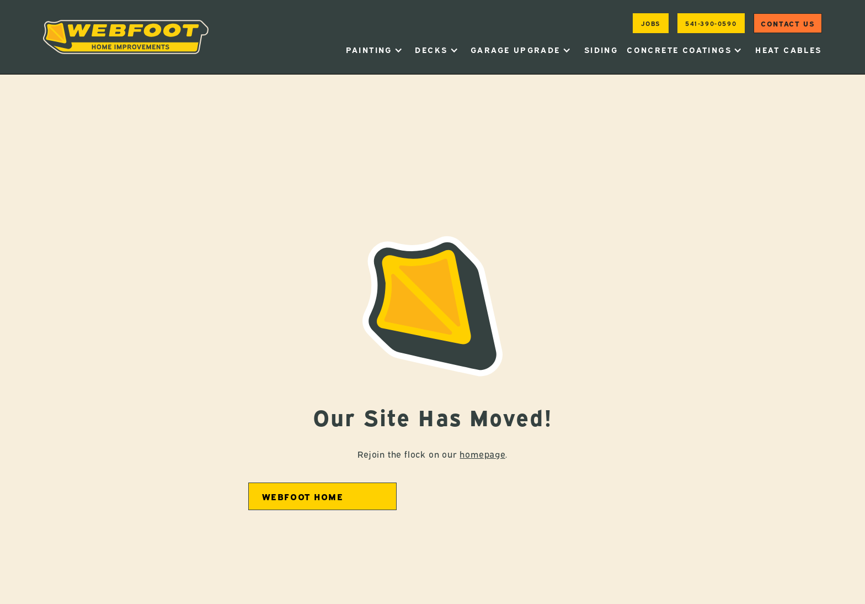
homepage (482, 454)
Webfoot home (303, 496)
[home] (126, 37)
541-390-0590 (710, 23)
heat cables (788, 49)
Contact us (787, 23)
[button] (374, 50)
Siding (601, 49)
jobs (650, 23)
